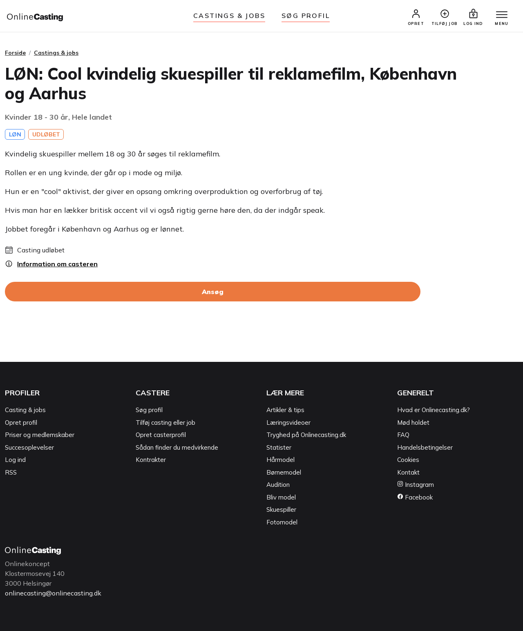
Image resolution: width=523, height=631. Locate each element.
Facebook (415, 497)
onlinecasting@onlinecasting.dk (53, 593)
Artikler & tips (285, 410)
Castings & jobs (229, 15)
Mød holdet (413, 422)
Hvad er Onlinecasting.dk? (433, 410)
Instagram (415, 484)
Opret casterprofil (161, 435)
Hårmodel (280, 460)
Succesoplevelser (29, 447)
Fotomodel (281, 522)
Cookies (408, 460)
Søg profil (149, 410)
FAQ (403, 435)
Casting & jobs (25, 410)
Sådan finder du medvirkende (177, 447)
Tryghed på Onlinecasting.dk (306, 435)
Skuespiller (281, 509)
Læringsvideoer (288, 422)
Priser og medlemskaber (39, 435)
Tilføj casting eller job (165, 422)
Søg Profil (306, 15)
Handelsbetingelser (425, 447)
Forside (15, 52)
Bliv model (281, 497)
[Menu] (501, 15)
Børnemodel (283, 472)
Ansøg (213, 292)
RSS (11, 472)
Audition (278, 484)
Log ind (15, 460)
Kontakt (408, 472)
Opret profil (21, 422)
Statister (278, 447)
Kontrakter (151, 460)
